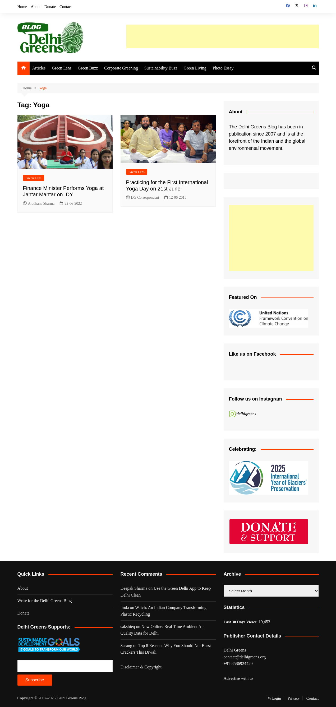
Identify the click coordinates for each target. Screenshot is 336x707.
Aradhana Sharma (39, 203)
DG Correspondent (142, 198)
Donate (50, 6)
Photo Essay (223, 68)
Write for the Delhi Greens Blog (44, 600)
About (36, 6)
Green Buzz (88, 68)
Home (22, 6)
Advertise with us (239, 678)
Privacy (294, 698)
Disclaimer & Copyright (141, 667)
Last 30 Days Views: (241, 622)
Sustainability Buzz (160, 68)
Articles (39, 68)
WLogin (274, 698)
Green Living (195, 68)
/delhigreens (246, 414)
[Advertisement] (222, 36)
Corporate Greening (121, 68)
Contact (65, 6)
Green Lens (61, 68)
